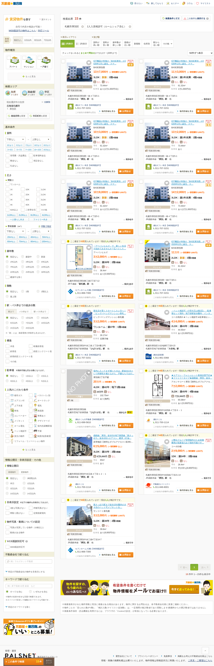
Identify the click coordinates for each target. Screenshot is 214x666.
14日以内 (31, 494)
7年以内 (13, 267)
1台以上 (29, 376)
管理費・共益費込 (18, 156)
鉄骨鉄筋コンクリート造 (21, 356)
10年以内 (30, 267)
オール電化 (19, 426)
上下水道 (18, 406)
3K (11, 200)
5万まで (19, 145)
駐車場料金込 (39, 156)
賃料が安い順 (106, 43)
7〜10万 (28, 150)
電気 (40, 406)
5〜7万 (19, 150)
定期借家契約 (39, 513)
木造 (12, 346)
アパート (13, 67)
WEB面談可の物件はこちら (22, 30)
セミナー (175, 3)
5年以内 (44, 262)
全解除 (47, 102)
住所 (15, 93)
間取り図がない (17, 513)
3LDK (43, 200)
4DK (27, 205)
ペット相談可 (20, 431)
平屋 (40, 431)
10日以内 (14, 494)
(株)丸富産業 (158, 355)
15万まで (46, 145)
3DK (27, 200)
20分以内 (30, 328)
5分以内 (13, 323)
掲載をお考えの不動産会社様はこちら (195, 656)
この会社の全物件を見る (85, 112)
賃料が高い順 (96, 43)
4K (11, 205)
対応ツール (43, 30)
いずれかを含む (40, 592)
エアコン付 (19, 401)
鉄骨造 (13, 351)
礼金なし (14, 166)
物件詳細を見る (108, 111)
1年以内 (13, 262)
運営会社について (124, 656)
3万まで (10, 145)
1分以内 (29, 318)
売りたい (138, 3)
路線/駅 (32, 93)
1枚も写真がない (17, 508)
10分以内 (45, 323)
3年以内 (29, 262)
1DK (27, 189)
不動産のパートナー (161, 484)
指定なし (18, 40)
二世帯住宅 (30, 210)
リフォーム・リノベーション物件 (29, 441)
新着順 (137, 44)
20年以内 (14, 272)
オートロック (44, 401)
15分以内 (14, 328)
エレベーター (20, 416)
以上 (11, 215)
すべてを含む (16, 592)
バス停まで (24, 312)
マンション (29, 67)
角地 (16, 411)
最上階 (13, 297)
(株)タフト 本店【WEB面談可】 (88, 105)
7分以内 (29, 323)
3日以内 (37, 40)
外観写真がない (40, 508)
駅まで (11, 312)
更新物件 (25, 472)
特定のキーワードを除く (19, 607)
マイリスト (205, 3)
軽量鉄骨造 (38, 346)
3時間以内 (31, 478)
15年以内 (45, 267)
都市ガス (18, 395)
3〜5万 (10, 150)
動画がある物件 (17, 533)
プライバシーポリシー (148, 656)
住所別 (147, 44)
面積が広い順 (127, 43)
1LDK (43, 189)
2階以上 (44, 292)
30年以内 (45, 272)
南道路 (41, 411)
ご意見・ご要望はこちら (200, 660)
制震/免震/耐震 (44, 436)
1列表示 (83, 44)
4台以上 (29, 381)
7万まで (28, 145)
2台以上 (44, 376)
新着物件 (12, 472)
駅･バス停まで (40, 312)
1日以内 (28, 40)
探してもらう (157, 3)
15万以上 (46, 150)
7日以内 (47, 40)
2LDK (43, 195)
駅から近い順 (156, 43)
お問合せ (126, 111)
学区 (49, 93)
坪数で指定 (46, 226)
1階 (27, 292)
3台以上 (13, 381)
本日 (12, 483)
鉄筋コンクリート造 (42, 351)
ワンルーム (15, 184)
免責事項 (168, 656)
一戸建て (44, 67)
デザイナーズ (44, 421)
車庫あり (42, 416)
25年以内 (30, 272)
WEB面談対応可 (17, 547)
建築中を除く (16, 277)
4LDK (43, 205)
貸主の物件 (19, 436)
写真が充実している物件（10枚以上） (27, 527)
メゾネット (19, 421)
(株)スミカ (157, 419)
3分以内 (44, 318)
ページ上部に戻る (205, 650)
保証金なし (38, 161)
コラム (190, 3)
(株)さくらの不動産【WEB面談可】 (90, 419)
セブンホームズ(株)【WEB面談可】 (90, 290)
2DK (27, 195)
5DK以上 (14, 210)
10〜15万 (37, 150)
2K (11, 195)
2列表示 (69, 44)
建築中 (29, 257)
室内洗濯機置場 (45, 426)
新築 (43, 257)
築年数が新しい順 (117, 43)
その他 (44, 210)
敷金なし (14, 161)
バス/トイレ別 (44, 395)
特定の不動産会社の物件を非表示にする (26, 572)
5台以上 (44, 381)
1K (11, 189)
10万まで (37, 145)
